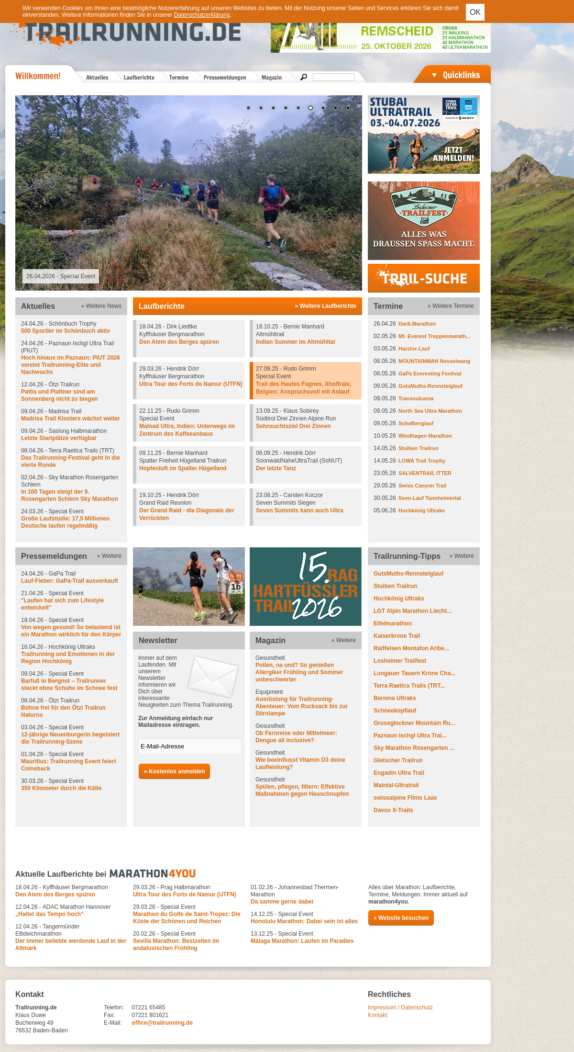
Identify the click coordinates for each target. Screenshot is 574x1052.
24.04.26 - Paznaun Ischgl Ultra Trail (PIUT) (71, 358)
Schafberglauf (415, 423)
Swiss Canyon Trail (422, 485)
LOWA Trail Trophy (421, 461)
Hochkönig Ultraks (421, 510)
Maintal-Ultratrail (396, 785)
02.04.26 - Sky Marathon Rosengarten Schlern (71, 488)
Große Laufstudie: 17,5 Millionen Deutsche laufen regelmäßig (65, 522)
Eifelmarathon (393, 623)
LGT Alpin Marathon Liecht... (413, 611)
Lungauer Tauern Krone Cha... (414, 673)
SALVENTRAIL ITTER (425, 473)
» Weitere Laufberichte (325, 306)
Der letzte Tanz (276, 468)
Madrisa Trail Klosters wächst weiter (70, 418)
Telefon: (114, 1007)
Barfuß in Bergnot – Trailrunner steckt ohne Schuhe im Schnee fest (69, 684)
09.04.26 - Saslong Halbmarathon (71, 435)
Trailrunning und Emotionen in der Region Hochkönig (68, 658)
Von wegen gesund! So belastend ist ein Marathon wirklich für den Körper (71, 631)
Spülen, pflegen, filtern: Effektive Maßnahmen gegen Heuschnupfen (302, 790)
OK (475, 12)
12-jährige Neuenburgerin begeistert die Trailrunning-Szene (70, 738)
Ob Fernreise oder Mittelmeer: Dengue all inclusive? (296, 737)
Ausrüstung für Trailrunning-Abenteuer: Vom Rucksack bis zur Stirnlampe (301, 706)
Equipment (305, 703)
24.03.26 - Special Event (71, 519)
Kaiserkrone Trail (397, 636)
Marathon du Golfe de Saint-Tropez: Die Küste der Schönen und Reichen (187, 918)
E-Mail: (112, 1022)
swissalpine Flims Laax (405, 797)
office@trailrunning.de (162, 1022)
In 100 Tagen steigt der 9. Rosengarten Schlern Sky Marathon (69, 495)
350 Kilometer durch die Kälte (61, 788)
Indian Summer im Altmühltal (295, 342)
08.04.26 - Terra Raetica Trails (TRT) (71, 458)
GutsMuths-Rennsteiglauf (430, 386)
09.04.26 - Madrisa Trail (71, 415)
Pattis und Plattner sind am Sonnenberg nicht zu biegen (59, 395)
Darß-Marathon (417, 324)
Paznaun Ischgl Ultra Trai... (410, 735)
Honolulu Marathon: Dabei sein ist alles (304, 921)
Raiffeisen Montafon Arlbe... (411, 648)
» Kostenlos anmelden (174, 771)
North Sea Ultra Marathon (430, 411)
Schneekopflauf (395, 710)
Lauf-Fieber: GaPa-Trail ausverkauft (69, 580)
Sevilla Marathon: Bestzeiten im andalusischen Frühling (176, 944)
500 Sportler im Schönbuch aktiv (65, 331)
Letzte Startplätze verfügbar (59, 438)
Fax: (109, 1015)
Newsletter (158, 640)
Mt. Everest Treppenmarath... (434, 336)
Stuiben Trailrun (418, 448)
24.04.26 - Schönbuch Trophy (71, 327)
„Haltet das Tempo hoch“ (49, 914)
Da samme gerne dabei (282, 901)
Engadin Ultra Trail (399, 772)
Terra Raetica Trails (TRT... (409, 685)
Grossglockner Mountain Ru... (414, 723)
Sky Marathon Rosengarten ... (414, 748)
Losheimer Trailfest (400, 660)
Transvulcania (415, 398)
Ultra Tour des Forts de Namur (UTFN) (191, 384)
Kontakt (377, 1015)
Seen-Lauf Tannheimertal (429, 498)
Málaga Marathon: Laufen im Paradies (302, 941)
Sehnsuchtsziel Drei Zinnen (293, 426)
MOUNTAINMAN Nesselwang (434, 361)
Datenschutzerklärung (202, 14)
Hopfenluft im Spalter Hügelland (183, 468)
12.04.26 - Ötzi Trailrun (71, 392)
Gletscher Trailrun (398, 760)
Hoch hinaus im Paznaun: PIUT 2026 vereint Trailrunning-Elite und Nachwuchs (70, 364)
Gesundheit (305, 669)
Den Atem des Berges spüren (179, 342)
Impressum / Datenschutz (400, 1007)
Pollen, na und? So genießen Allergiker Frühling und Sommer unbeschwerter (299, 672)
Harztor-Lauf (414, 348)
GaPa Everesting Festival (429, 373)
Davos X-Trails (393, 810)
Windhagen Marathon (425, 436)
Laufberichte (162, 306)
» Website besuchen (401, 918)
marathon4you (388, 901)
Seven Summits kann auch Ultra (299, 510)
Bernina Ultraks (395, 698)
